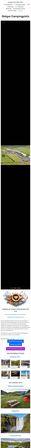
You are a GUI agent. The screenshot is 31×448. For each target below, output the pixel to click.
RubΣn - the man (17, 288)
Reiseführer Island (20, 4)
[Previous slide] (3, 156)
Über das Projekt (12, 10)
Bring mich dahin (15, 344)
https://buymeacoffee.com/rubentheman (15, 314)
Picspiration (21, 6)
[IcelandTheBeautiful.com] (15, 2)
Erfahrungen (10, 6)
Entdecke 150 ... (15, 357)
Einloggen (20, 10)
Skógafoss (15, 411)
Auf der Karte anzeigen (15, 341)
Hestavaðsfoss (15, 436)
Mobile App (8, 8)
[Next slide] (27, 156)
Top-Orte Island (9, 4)
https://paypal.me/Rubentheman (15, 317)
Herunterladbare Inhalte (19, 8)
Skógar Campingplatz (15, 386)
